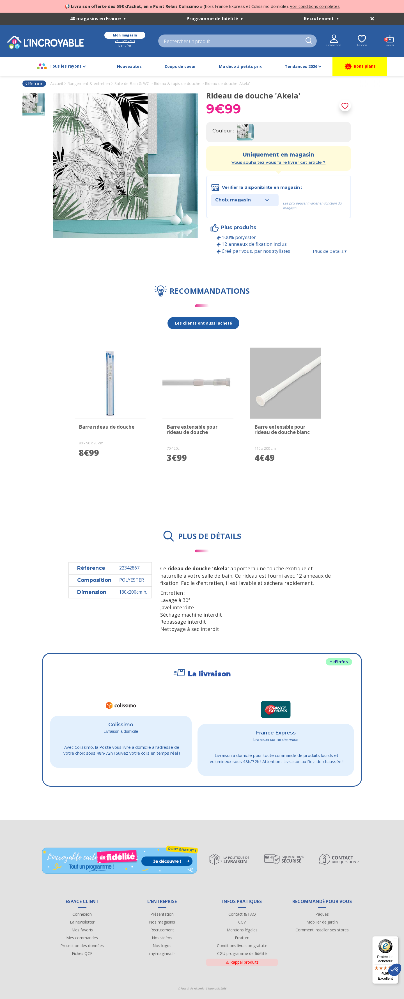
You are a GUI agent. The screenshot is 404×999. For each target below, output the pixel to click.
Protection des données (82, 945)
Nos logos (162, 945)
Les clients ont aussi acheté (203, 323)
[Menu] (395, 939)
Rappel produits (242, 962)
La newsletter (82, 922)
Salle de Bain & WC (131, 83)
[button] (394, 970)
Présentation (162, 914)
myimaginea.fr (162, 953)
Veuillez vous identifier (125, 43)
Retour (34, 84)
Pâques (322, 914)
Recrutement (321, 18)
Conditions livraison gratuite (242, 945)
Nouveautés (129, 66)
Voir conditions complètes (315, 6)
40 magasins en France (98, 18)
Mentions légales (242, 930)
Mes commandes (82, 937)
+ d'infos (339, 661)
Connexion (82, 914)
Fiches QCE (82, 953)
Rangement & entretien (88, 83)
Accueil (56, 83)
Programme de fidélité (215, 18)
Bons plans (360, 66)
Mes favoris (82, 930)
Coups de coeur (180, 66)
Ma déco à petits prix (240, 66)
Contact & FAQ (242, 914)
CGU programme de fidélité (242, 953)
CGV (242, 922)
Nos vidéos (162, 937)
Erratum (242, 937)
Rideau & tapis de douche (177, 83)
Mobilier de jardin (322, 922)
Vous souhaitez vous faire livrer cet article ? (278, 162)
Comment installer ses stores (322, 930)
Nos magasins (162, 922)
